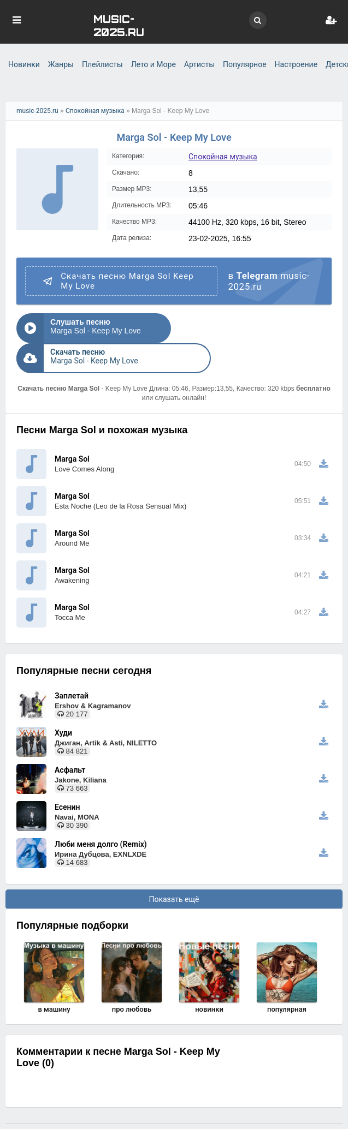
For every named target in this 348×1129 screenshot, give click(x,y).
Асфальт (70, 740)
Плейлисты (102, 64)
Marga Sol (72, 429)
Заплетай (72, 665)
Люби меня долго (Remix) (101, 814)
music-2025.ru (37, 111)
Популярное (245, 64)
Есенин (67, 777)
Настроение (296, 64)
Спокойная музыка (95, 111)
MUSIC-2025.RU (118, 25)
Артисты (199, 64)
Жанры (61, 64)
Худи (63, 702)
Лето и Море (153, 64)
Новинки (24, 64)
